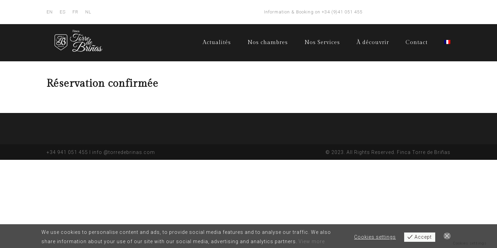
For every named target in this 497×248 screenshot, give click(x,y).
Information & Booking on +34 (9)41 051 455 (313, 11)
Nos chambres (267, 42)
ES (63, 11)
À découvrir (373, 42)
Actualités (217, 42)
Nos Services (322, 42)
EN (50, 11)
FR (75, 11)
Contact (417, 42)
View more (312, 241)
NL (88, 11)
